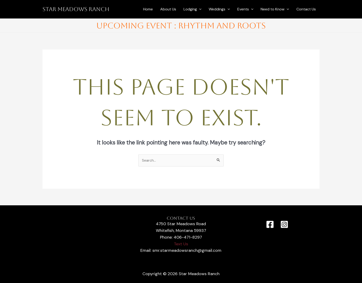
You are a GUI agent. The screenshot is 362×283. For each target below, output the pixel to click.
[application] (199, 9)
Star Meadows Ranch (75, 9)
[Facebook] (270, 224)
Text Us (181, 244)
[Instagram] (284, 224)
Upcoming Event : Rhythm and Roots (181, 25)
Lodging (193, 9)
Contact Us (306, 9)
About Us (168, 9)
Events (245, 9)
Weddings (219, 9)
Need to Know (275, 9)
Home (148, 9)
